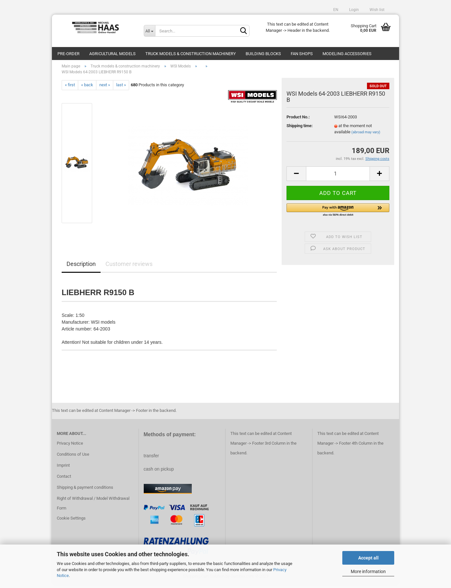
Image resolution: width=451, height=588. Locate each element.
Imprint (63, 468)
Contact (64, 479)
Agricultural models (112, 53)
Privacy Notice (70, 446)
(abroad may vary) (365, 135)
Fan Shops (302, 53)
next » (104, 88)
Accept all (368, 557)
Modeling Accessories (347, 53)
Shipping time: (299, 128)
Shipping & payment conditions (85, 490)
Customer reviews (128, 267)
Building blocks (263, 53)
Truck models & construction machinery (190, 53)
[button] (337, 213)
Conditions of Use (73, 457)
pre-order (68, 53)
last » (121, 88)
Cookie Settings (71, 521)
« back (87, 88)
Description (81, 267)
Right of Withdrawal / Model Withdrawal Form (93, 506)
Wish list (376, 9)
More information (368, 571)
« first (70, 88)
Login (353, 9)
